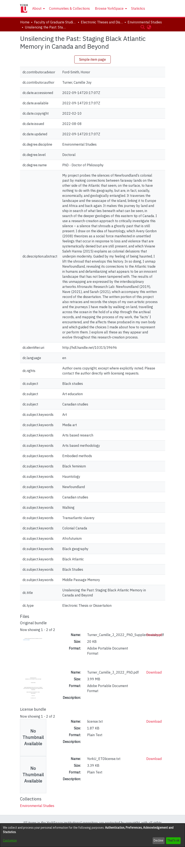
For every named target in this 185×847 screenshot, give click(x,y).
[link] (37, 806)
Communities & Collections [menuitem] (69, 8)
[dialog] (92, 835)
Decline (158, 840)
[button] (142, 27)
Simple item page (92, 59)
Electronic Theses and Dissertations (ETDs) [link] (102, 22)
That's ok (173, 840)
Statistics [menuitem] (138, 8)
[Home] (24, 8)
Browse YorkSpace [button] (109, 8)
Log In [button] (158, 27)
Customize (10, 840)
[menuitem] (38, 8)
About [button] (36, 8)
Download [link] (154, 635)
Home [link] (24, 22)
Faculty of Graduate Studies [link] (55, 22)
